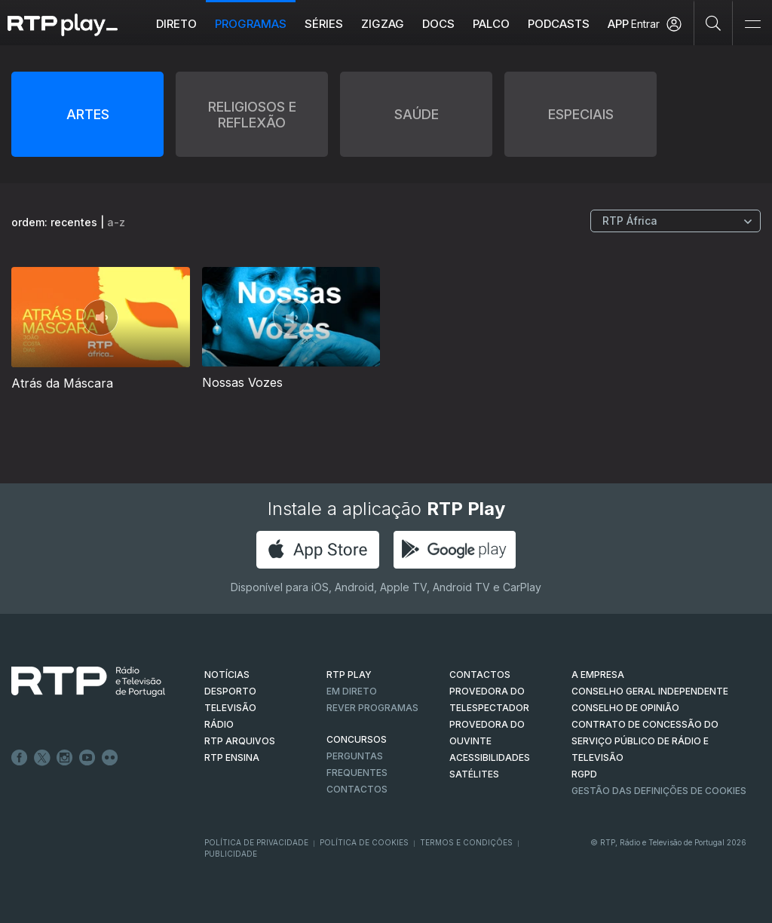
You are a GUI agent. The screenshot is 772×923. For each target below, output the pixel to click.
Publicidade (230, 853)
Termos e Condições (466, 842)
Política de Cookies (364, 842)
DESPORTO (230, 691)
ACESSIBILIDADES (489, 757)
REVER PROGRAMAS (372, 707)
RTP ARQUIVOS (239, 741)
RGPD (584, 774)
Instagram (65, 758)
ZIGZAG (382, 24)
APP (618, 24)
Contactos (357, 789)
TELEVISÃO (230, 707)
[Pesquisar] (713, 22)
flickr (110, 758)
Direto (176, 24)
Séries (324, 24)
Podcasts (559, 24)
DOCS (438, 24)
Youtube (87, 758)
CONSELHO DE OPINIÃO (625, 707)
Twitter (42, 758)
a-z (116, 222)
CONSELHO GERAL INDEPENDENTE (649, 691)
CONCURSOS (356, 739)
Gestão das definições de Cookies (658, 790)
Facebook (19, 758)
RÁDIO (219, 724)
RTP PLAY (349, 674)
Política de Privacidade (256, 842)
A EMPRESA (597, 674)
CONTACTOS (479, 674)
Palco (491, 24)
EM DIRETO (351, 691)
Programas (250, 24)
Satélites (474, 774)
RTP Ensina (231, 757)
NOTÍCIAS (227, 674)
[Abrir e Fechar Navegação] (752, 24)
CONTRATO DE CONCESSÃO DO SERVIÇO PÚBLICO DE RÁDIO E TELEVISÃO (644, 741)
